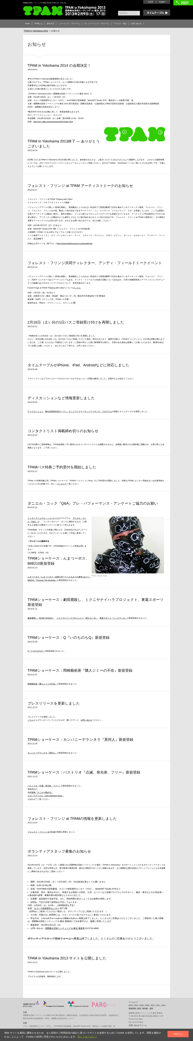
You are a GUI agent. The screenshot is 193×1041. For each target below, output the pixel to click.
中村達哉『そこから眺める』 (40, 792)
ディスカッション (35, 411)
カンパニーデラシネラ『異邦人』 (42, 753)
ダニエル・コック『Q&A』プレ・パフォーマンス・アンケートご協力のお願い (93, 503)
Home (27, 24)
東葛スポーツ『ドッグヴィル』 (113, 618)
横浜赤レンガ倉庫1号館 (102, 1026)
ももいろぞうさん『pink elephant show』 (46, 796)
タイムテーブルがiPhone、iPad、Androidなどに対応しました (79, 365)
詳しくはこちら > (87, 1036)
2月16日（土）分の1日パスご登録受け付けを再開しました (76, 322)
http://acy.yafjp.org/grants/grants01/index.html (53, 122)
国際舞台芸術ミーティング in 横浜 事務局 (65, 928)
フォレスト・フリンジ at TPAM (41, 832)
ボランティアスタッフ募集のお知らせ (59, 851)
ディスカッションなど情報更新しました (61, 398)
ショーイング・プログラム (69, 24)
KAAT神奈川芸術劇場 (62, 1026)
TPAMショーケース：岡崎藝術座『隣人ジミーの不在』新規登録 (80, 670)
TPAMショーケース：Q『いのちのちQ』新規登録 (68, 637)
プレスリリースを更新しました (54, 703)
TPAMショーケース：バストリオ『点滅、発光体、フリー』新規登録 (84, 772)
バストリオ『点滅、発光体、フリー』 (44, 786)
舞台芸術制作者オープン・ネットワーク (63, 411)
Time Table (156, 13)
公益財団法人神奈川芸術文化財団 (92, 1015)
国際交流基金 (72, 1015)
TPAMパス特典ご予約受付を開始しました (62, 467)
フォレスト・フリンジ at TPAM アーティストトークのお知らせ (80, 186)
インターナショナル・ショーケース (43, 518)
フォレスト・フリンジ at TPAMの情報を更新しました (72, 819)
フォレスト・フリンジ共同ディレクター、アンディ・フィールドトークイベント (95, 263)
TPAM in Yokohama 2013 (64, 10)
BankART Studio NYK (81, 1026)
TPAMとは (38, 24)
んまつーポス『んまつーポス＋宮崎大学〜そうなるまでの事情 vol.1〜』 (59, 577)
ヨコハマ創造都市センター (46, 908)
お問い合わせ (136, 24)
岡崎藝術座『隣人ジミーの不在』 (42, 684)
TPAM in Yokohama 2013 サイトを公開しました (67, 958)
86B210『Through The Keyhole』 (42, 580)
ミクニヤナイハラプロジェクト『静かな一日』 (77, 618)
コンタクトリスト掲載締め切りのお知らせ (63, 431)
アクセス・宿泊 (120, 24)
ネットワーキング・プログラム (97, 24)
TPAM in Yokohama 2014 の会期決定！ (59, 65)
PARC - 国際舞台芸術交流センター (59, 1018)
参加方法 (50, 24)
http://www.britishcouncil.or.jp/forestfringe (75, 243)
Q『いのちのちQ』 (36, 651)
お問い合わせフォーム (138, 1025)
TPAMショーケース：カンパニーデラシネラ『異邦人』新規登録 (80, 739)
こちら (78, 288)
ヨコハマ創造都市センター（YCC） (37, 1026)
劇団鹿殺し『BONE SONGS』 (41, 618)
